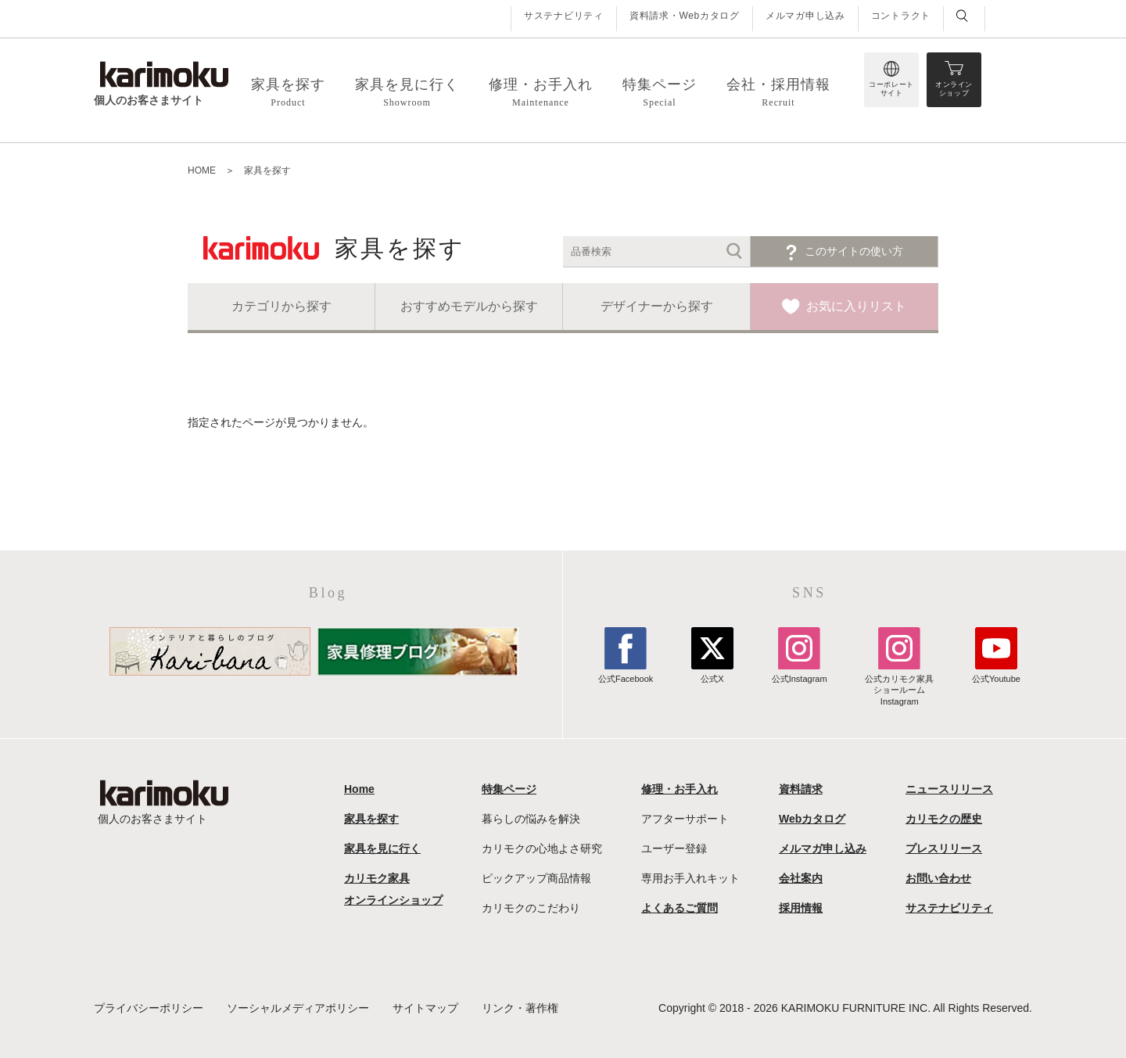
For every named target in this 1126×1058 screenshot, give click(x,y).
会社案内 (801, 878)
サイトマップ (425, 1008)
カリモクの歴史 (943, 818)
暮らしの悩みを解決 (531, 818)
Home (359, 789)
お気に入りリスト (856, 306)
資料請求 (801, 789)
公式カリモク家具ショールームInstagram (899, 684)
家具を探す (267, 170)
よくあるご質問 (679, 908)
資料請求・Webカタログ (684, 15)
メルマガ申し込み (805, 15)
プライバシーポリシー (148, 1008)
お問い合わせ (938, 878)
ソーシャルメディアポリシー (298, 1008)
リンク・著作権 (520, 1008)
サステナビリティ (564, 15)
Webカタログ (812, 818)
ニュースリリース (949, 789)
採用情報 (801, 908)
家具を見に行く (382, 848)
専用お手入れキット (690, 878)
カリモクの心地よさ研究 (542, 848)
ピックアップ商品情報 (536, 878)
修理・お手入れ (679, 789)
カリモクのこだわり (531, 908)
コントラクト (901, 15)
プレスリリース (943, 848)
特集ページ (509, 789)
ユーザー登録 (674, 848)
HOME (202, 170)
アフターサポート (685, 818)
